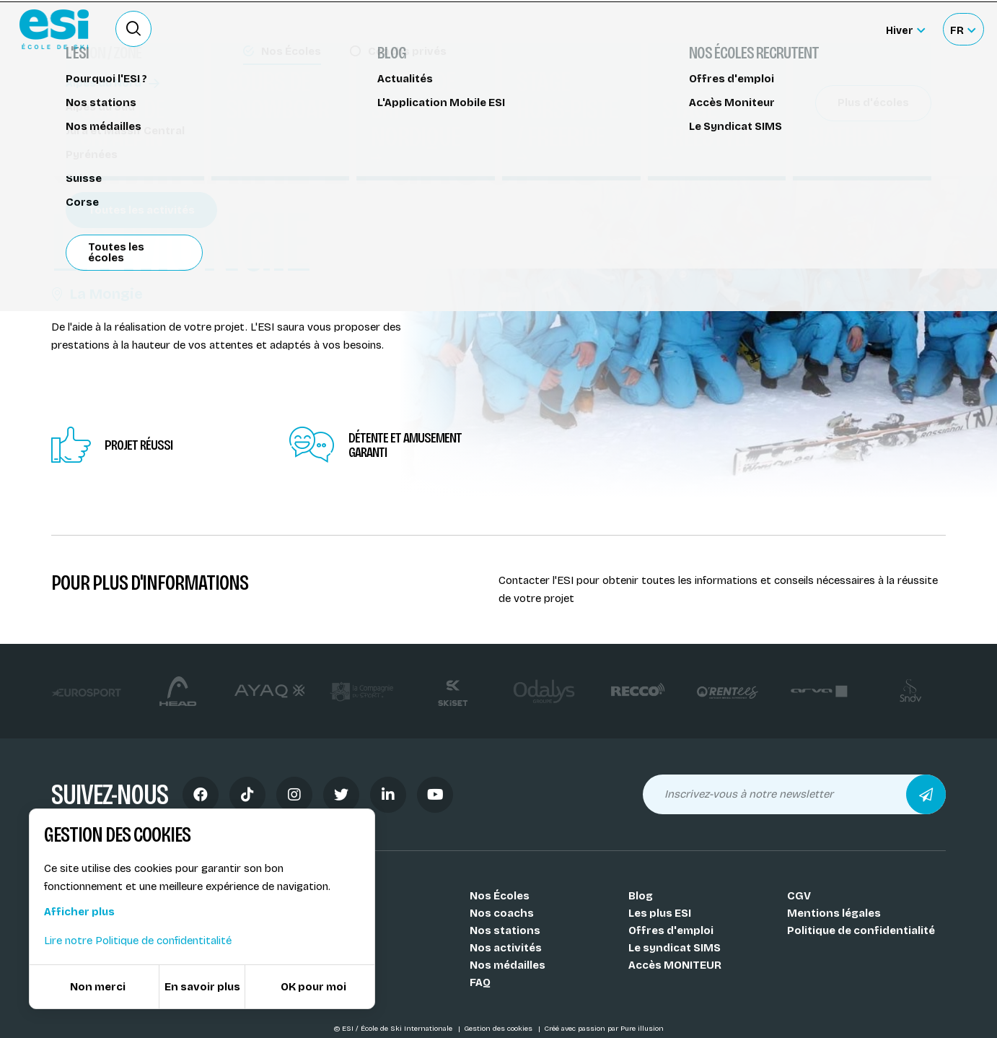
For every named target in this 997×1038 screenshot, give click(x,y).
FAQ (480, 982)
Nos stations (505, 930)
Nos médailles (507, 965)
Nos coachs (502, 913)
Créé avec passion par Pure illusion (604, 1028)
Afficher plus (79, 911)
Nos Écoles (500, 895)
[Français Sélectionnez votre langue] (963, 29)
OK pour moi (313, 986)
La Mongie (97, 293)
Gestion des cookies (499, 1028)
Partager (823, 131)
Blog (640, 895)
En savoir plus (202, 986)
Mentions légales (834, 913)
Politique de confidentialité (861, 930)
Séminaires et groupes (120, 99)
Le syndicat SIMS (674, 947)
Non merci (98, 986)
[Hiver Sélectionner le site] (905, 29)
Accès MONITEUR (674, 965)
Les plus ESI (659, 913)
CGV (799, 895)
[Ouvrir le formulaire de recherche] (133, 29)
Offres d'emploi (670, 930)
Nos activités (506, 947)
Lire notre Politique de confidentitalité (138, 940)
